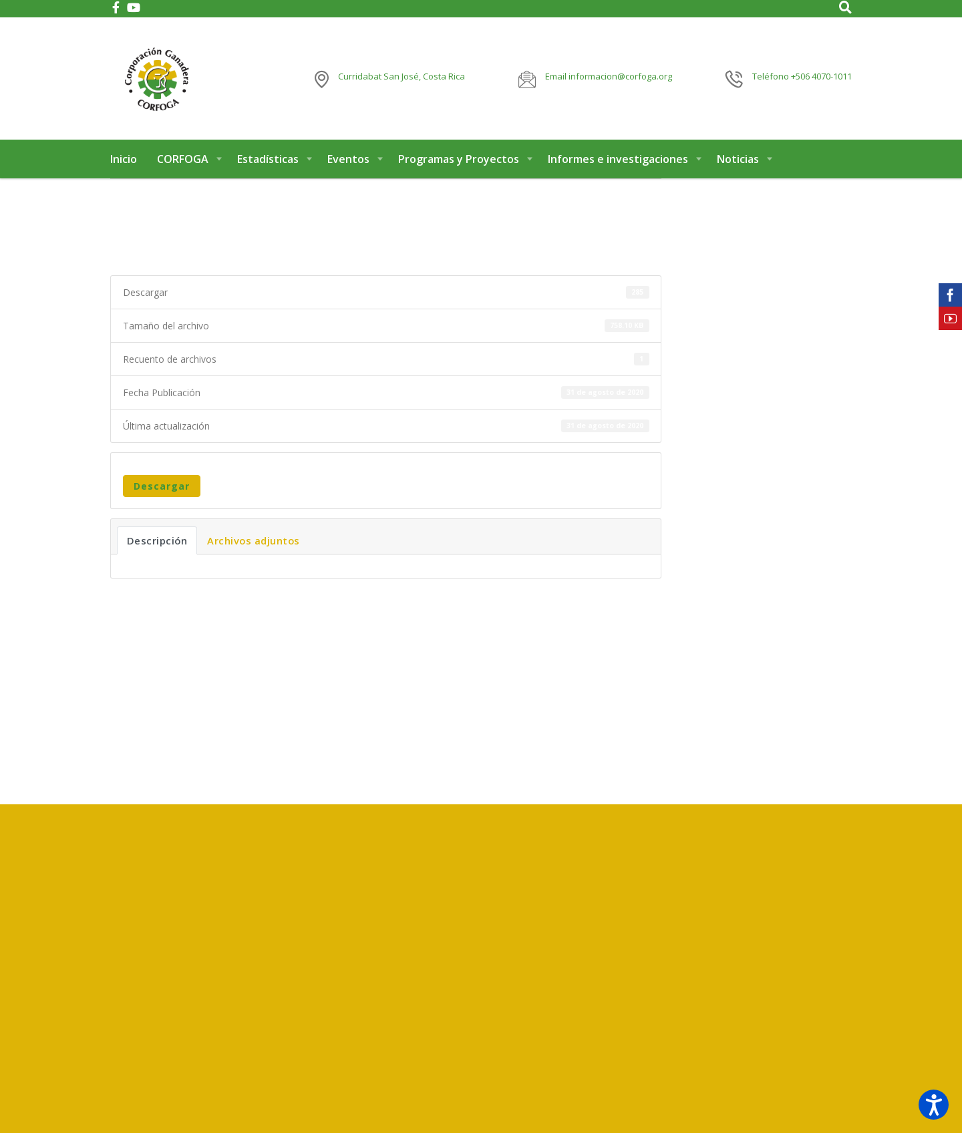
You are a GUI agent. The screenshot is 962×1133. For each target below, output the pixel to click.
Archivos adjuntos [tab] (253, 540)
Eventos (348, 159)
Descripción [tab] (157, 540)
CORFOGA (182, 159)
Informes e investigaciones (618, 159)
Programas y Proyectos (458, 159)
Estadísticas (268, 159)
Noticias (738, 159)
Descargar (162, 486)
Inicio (123, 159)
